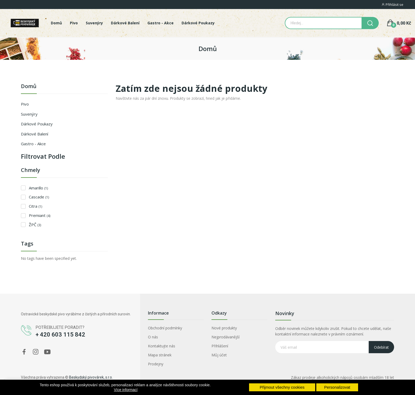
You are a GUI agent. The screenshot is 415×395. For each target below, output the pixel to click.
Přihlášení (219, 345)
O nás (153, 336)
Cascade (39, 196)
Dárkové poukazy (37, 123)
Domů (29, 87)
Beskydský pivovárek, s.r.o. (91, 377)
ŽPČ (35, 224)
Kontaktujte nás (161, 345)
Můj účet (219, 354)
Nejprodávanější (225, 336)
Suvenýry (29, 114)
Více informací (125, 390)
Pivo (25, 104)
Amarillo (38, 187)
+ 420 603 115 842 (60, 334)
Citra (35, 206)
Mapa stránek (160, 354)
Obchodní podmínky (165, 327)
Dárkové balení (34, 134)
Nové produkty (224, 327)
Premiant (39, 215)
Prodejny (155, 363)
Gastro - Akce (33, 143)
